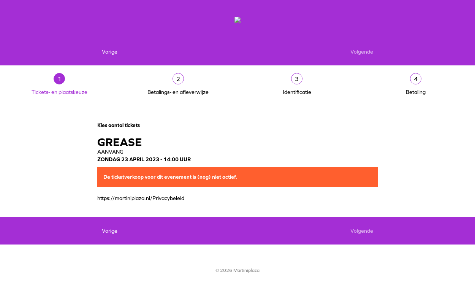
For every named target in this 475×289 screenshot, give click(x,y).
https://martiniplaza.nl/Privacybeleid (140, 198)
